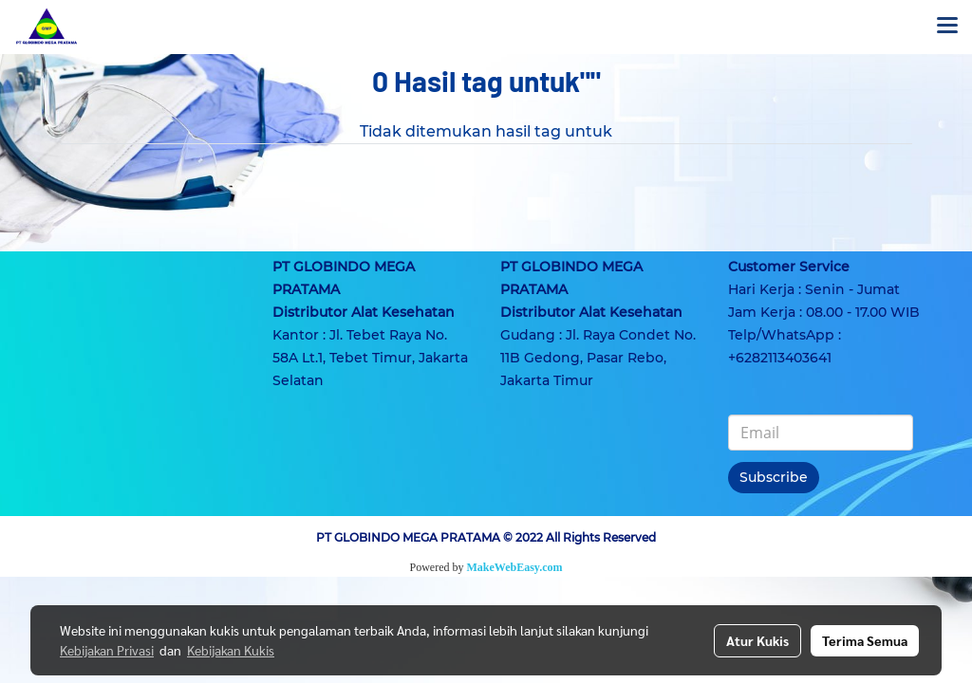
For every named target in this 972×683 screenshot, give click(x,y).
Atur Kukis (757, 640)
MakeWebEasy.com (515, 567)
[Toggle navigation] (947, 26)
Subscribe (773, 477)
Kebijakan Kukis (230, 649)
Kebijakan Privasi (107, 649)
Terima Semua (864, 640)
